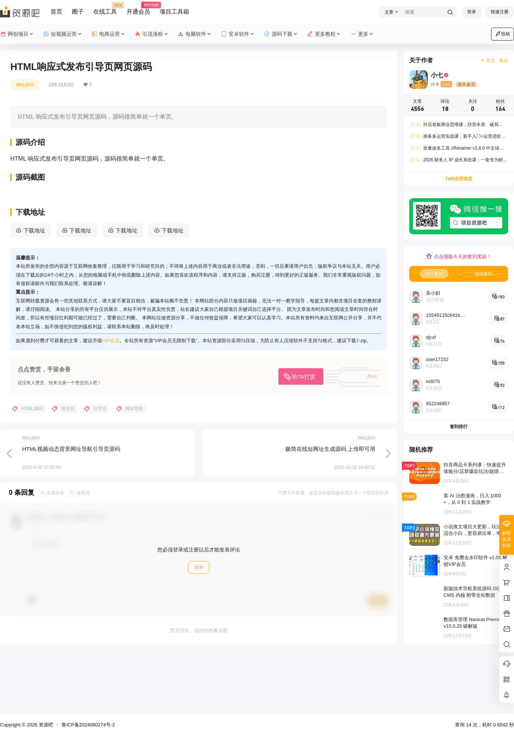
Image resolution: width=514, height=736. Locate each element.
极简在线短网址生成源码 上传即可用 (330, 507)
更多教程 (324, 34)
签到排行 (459, 426)
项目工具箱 (174, 11)
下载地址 (34, 288)
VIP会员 (110, 399)
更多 (362, 34)
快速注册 (499, 11)
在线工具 (105, 8)
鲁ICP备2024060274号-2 (88, 725)
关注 (487, 60)
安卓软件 (238, 34)
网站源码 (25, 84)
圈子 (78, 11)
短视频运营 (63, 34)
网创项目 (17, 34)
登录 (471, 11)
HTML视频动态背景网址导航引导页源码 (71, 507)
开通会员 (138, 8)
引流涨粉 (152, 34)
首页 (56, 11)
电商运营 (108, 34)
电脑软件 (195, 34)
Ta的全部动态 (458, 178)
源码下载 (281, 34)
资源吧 (45, 725)
